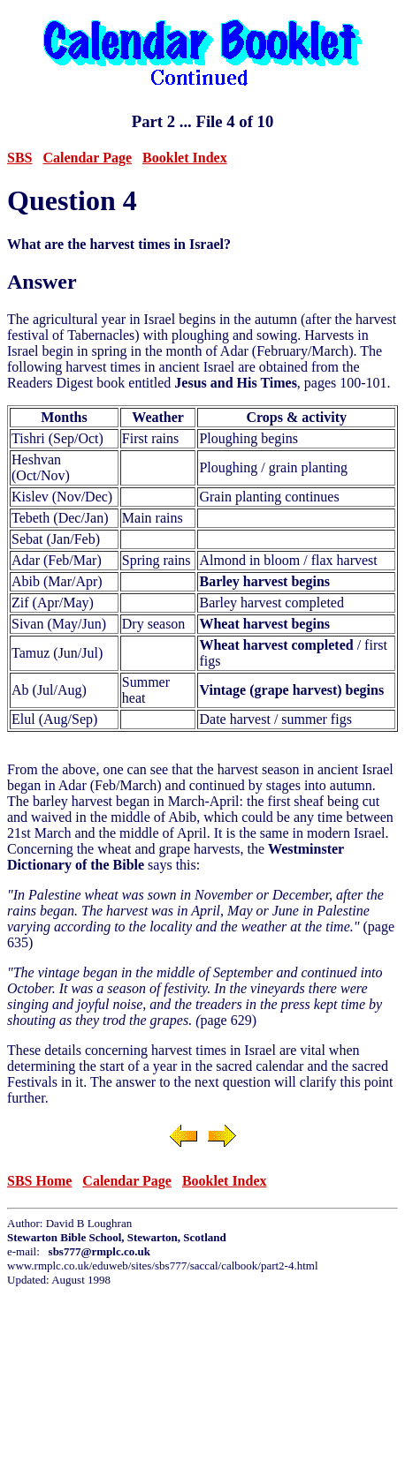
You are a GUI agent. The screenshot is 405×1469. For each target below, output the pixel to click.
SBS (19, 157)
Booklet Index (184, 157)
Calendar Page (87, 157)
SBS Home (39, 1180)
